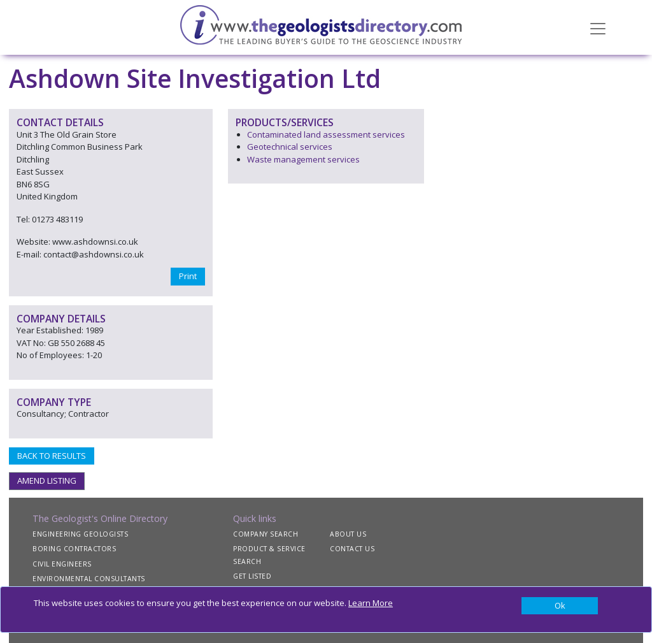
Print (188, 276)
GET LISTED (252, 576)
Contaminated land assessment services (326, 134)
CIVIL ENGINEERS (62, 564)
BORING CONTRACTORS (74, 548)
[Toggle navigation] (598, 27)
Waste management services (303, 159)
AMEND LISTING (46, 480)
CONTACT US (352, 548)
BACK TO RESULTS (51, 455)
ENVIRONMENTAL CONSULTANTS (88, 578)
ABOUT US (348, 534)
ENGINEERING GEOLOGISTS (80, 534)
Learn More (370, 603)
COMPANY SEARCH (265, 534)
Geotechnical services (289, 146)
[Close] (559, 606)
